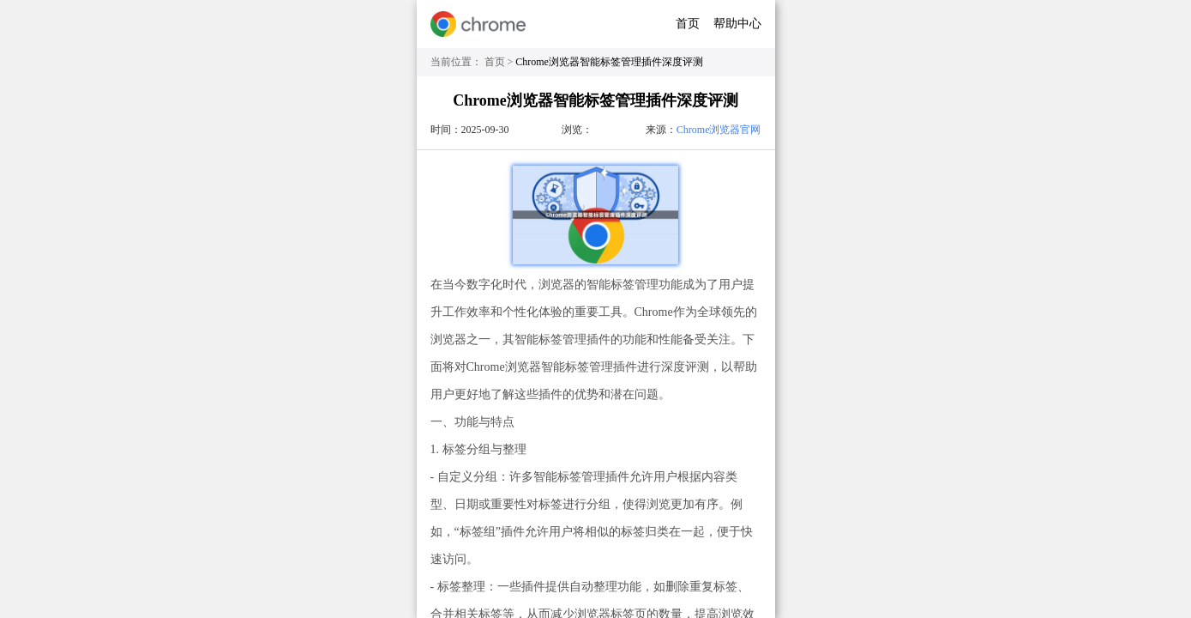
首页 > (500, 62)
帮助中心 (737, 23)
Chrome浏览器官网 (719, 130)
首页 (688, 23)
